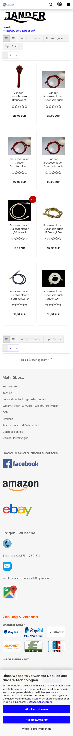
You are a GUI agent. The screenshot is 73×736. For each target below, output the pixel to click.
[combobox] (30, 38)
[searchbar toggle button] (50, 4)
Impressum (10, 386)
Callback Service (13, 432)
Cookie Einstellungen (15, 438)
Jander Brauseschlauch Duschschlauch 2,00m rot (53, 162)
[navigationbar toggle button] (68, 4)
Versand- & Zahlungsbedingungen (24, 399)
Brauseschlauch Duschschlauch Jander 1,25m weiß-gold (53, 295)
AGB (5, 412)
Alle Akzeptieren (36, 709)
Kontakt (7, 393)
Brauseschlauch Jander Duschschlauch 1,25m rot (20, 162)
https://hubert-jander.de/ (19, 31)
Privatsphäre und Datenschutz (22, 425)
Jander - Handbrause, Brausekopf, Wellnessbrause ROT (19, 96)
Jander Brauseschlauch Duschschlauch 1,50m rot (53, 96)
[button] (6, 38)
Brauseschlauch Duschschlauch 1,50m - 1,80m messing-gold (53, 229)
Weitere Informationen (36, 729)
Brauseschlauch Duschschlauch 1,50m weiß (20, 229)
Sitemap (8, 419)
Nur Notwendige (36, 720)
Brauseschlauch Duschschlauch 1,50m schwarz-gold (20, 295)
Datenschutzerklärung (40, 702)
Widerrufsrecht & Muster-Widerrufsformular (30, 406)
